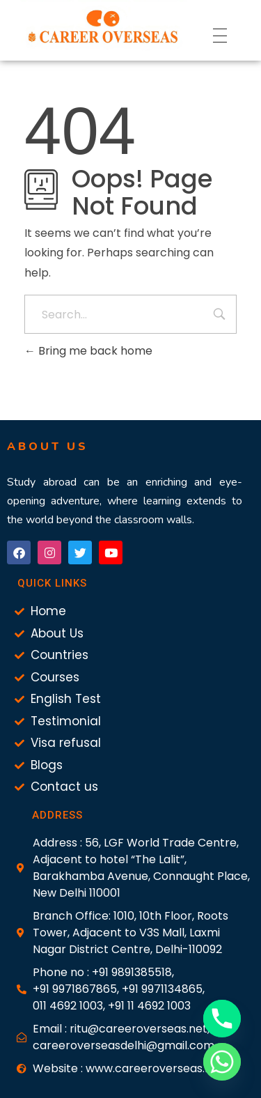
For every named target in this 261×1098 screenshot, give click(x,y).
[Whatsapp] (222, 1062)
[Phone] (222, 1018)
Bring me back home (88, 351)
